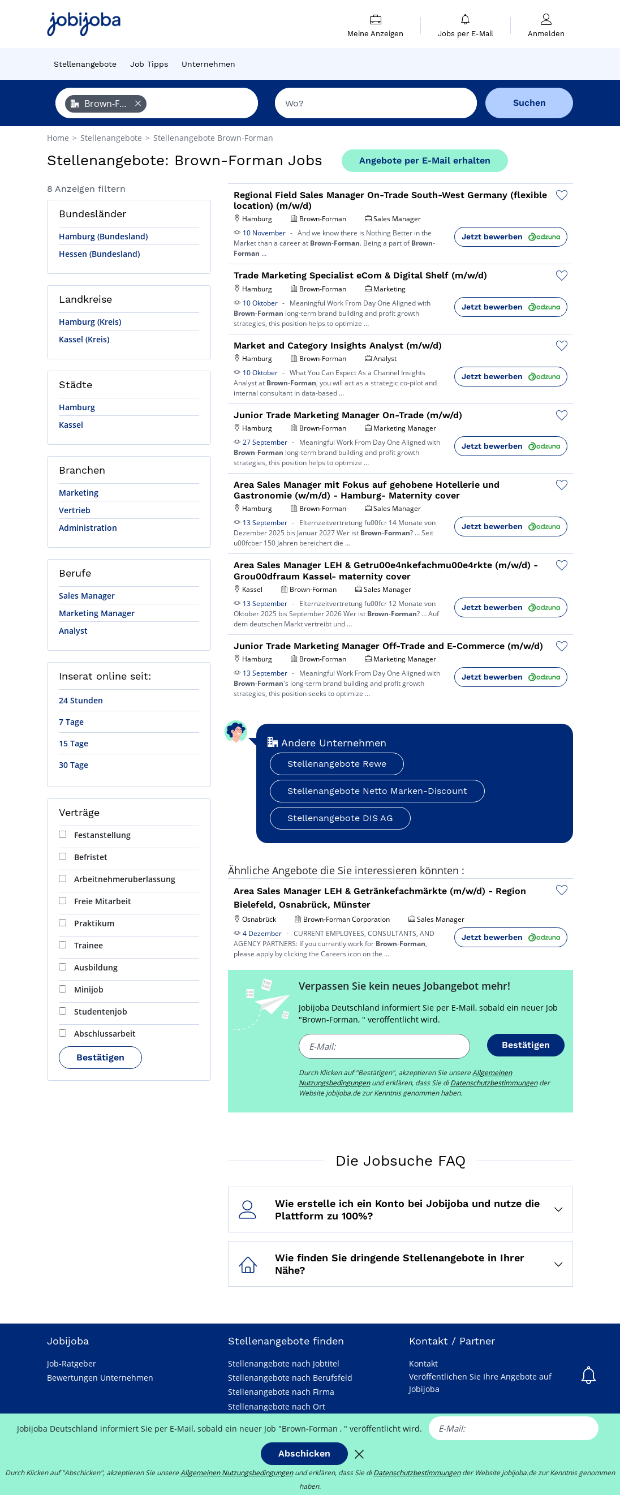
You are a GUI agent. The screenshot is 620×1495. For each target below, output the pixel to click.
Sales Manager (87, 595)
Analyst (73, 630)
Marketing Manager (97, 613)
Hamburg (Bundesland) (103, 236)
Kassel (71, 424)
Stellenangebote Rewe (336, 763)
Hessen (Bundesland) (99, 253)
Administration (88, 527)
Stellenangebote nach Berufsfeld (290, 1377)
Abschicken (304, 1453)
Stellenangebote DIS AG (340, 818)
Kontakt (423, 1363)
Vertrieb (75, 510)
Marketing (78, 492)
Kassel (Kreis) (84, 339)
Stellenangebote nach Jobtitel (283, 1363)
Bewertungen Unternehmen (100, 1377)
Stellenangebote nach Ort (276, 1406)
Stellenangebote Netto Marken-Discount (377, 790)
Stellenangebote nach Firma (281, 1391)
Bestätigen (100, 1057)
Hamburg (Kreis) (90, 321)
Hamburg (77, 407)
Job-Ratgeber (71, 1363)
